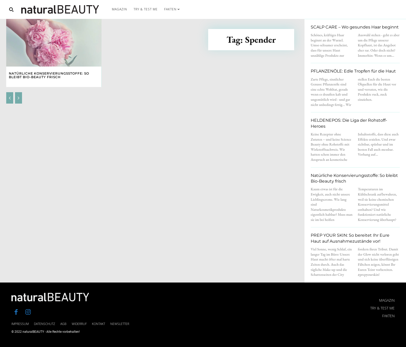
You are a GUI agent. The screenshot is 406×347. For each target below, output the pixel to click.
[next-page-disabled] (18, 98)
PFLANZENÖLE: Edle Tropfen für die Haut (353, 71)
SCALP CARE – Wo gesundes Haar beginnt (355, 27)
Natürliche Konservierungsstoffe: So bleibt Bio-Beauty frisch (49, 75)
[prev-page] (9, 98)
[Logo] (60, 9)
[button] (11, 9)
